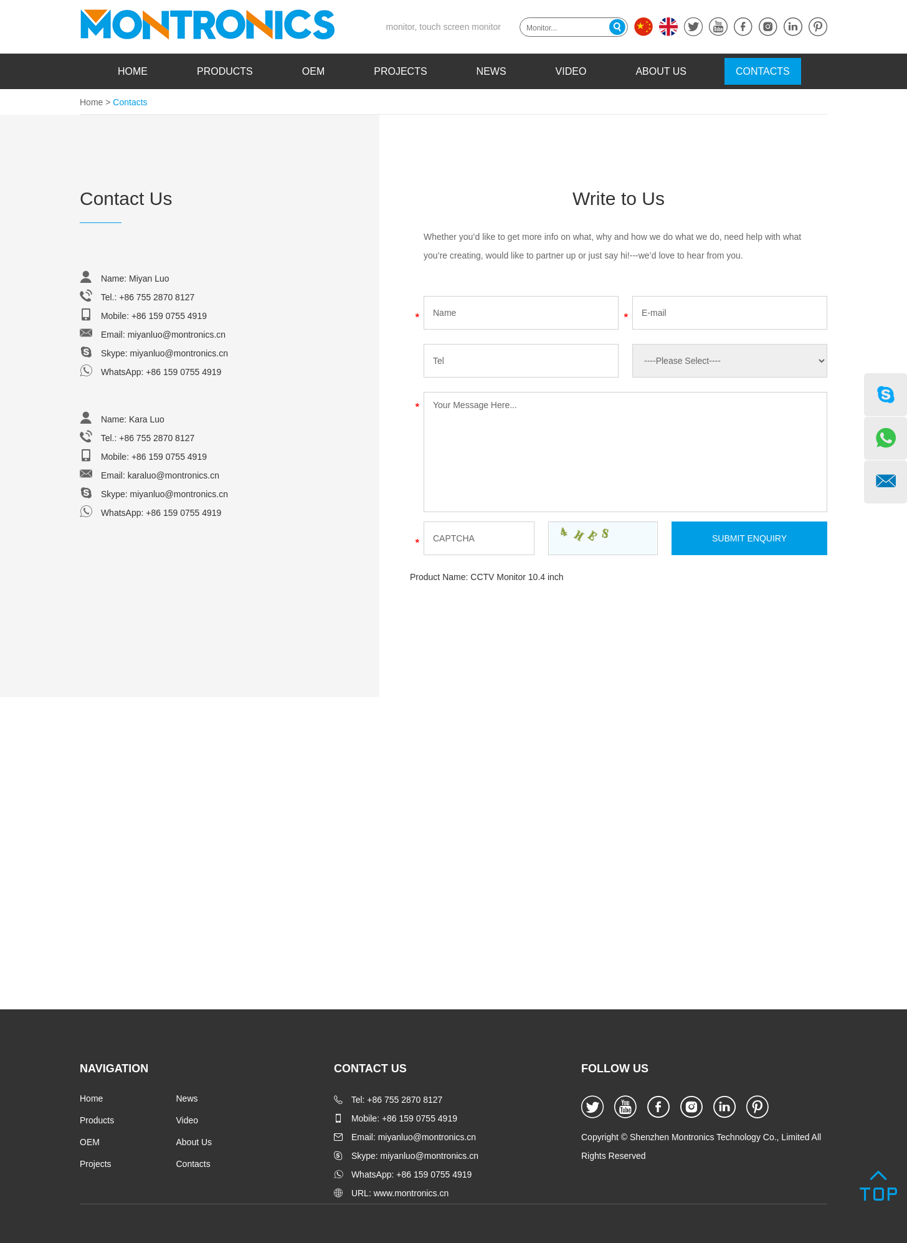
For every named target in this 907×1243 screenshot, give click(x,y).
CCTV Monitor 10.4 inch (516, 577)
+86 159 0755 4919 (183, 372)
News (491, 71)
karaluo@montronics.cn (173, 475)
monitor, (401, 27)
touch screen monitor (460, 27)
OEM (313, 71)
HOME (133, 71)
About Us (660, 71)
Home (91, 102)
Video (571, 71)
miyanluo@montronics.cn (177, 335)
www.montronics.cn (411, 1193)
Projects (400, 71)
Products (225, 71)
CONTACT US (370, 1068)
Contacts (763, 71)
